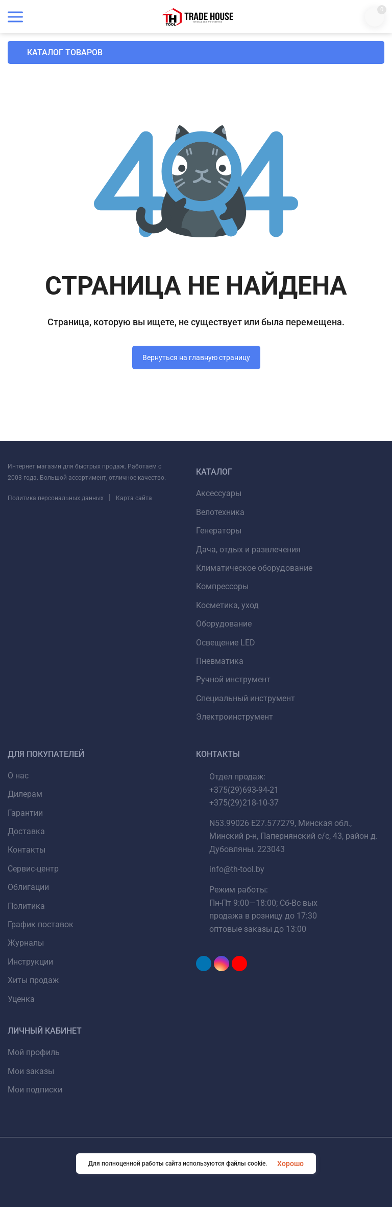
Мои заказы (31, 1071)
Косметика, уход (227, 605)
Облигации (28, 887)
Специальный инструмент (245, 698)
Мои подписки (35, 1089)
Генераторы (218, 530)
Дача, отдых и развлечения (248, 549)
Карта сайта (134, 498)
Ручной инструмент (233, 679)
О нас (18, 775)
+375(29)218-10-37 (244, 803)
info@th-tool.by (236, 869)
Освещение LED (225, 642)
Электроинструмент (234, 717)
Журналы (26, 943)
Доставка (26, 831)
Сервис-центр (33, 869)
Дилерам (25, 794)
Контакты (26, 850)
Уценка (21, 999)
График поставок (41, 924)
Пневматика (219, 661)
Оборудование (224, 624)
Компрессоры (222, 586)
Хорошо (290, 1163)
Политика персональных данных (56, 498)
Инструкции (30, 962)
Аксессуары (218, 493)
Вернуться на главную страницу (196, 357)
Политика (26, 906)
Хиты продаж (33, 980)
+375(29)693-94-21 (244, 790)
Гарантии (25, 813)
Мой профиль (34, 1052)
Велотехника (220, 512)
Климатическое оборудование (254, 568)
